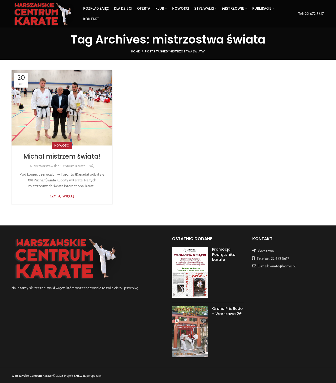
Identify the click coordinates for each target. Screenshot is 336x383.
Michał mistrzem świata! (62, 156)
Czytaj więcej (62, 196)
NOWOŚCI (62, 145)
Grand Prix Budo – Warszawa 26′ (227, 311)
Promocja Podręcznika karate (223, 254)
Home (135, 51)
